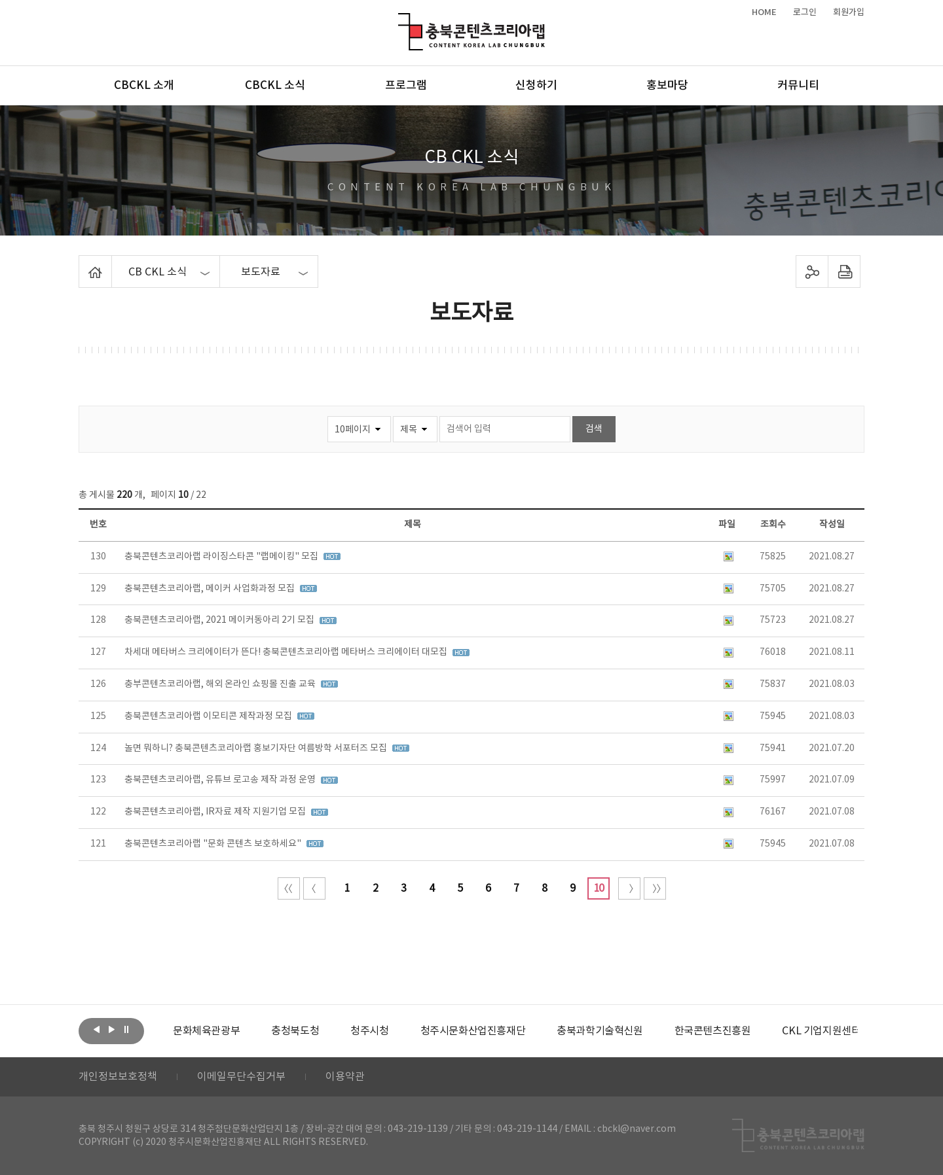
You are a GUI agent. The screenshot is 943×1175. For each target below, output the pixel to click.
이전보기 (96, 1029)
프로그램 (406, 85)
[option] (206, 1031)
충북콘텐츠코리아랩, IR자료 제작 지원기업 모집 (216, 812)
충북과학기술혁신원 (599, 1031)
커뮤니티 (798, 85)
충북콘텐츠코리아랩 (401, 20)
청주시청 (369, 1031)
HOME (764, 12)
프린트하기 (844, 271)
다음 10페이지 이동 (629, 888)
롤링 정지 (126, 1029)
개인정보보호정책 (118, 1077)
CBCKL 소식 (275, 85)
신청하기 (536, 85)
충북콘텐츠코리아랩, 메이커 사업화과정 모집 (210, 589)
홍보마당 (667, 85)
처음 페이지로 (289, 888)
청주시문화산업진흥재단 (473, 1031)
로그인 (805, 12)
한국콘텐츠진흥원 (713, 1031)
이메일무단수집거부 (241, 1077)
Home (82, 263)
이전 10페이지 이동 (314, 888)
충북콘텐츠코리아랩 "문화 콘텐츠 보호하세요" (213, 844)
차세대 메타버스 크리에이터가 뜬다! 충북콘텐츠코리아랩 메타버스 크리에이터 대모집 (286, 652)
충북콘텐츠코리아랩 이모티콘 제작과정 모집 (209, 716)
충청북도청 (295, 1031)
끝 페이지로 (655, 888)
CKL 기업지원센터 (821, 1031)
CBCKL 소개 (144, 85)
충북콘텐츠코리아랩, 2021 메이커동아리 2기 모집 (220, 620)
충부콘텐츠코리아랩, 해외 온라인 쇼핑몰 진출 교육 (221, 684)
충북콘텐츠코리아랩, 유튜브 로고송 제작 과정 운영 (221, 780)
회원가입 (848, 12)
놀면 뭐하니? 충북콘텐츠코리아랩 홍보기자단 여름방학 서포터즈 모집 (256, 748)
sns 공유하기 (812, 271)
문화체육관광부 (206, 1031)
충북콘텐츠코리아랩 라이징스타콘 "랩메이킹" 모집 (222, 557)
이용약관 (345, 1077)
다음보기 (111, 1029)
